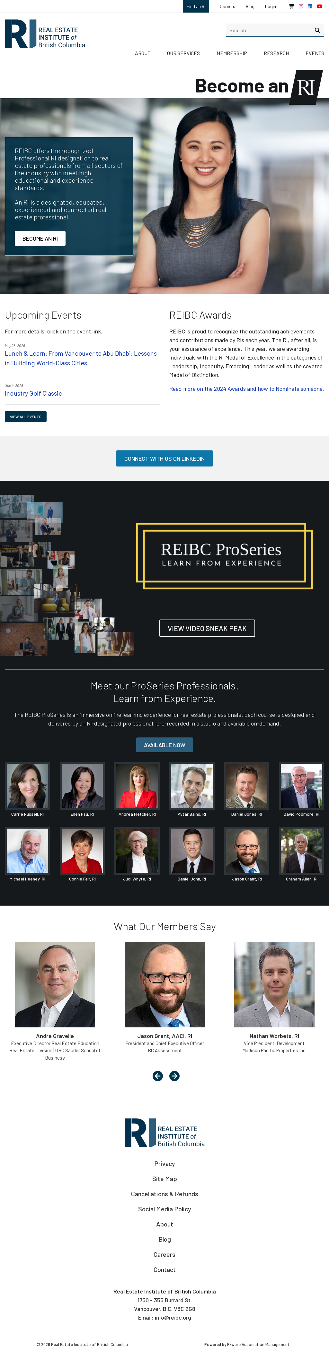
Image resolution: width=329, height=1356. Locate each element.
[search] (275, 30)
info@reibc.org (173, 1317)
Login (270, 6)
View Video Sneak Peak (207, 628)
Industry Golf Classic (33, 393)
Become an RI (40, 238)
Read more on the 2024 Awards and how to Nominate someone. (246, 388)
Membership (232, 53)
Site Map (164, 1178)
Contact (165, 1269)
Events (315, 53)
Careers (227, 6)
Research (276, 53)
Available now (164, 744)
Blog (250, 6)
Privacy (164, 1163)
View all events (25, 416)
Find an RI (196, 6)
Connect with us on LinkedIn (164, 458)
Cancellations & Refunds (164, 1193)
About (142, 53)
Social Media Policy (164, 1209)
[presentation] (158, 1076)
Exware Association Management (258, 1344)
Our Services (183, 53)
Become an (257, 84)
